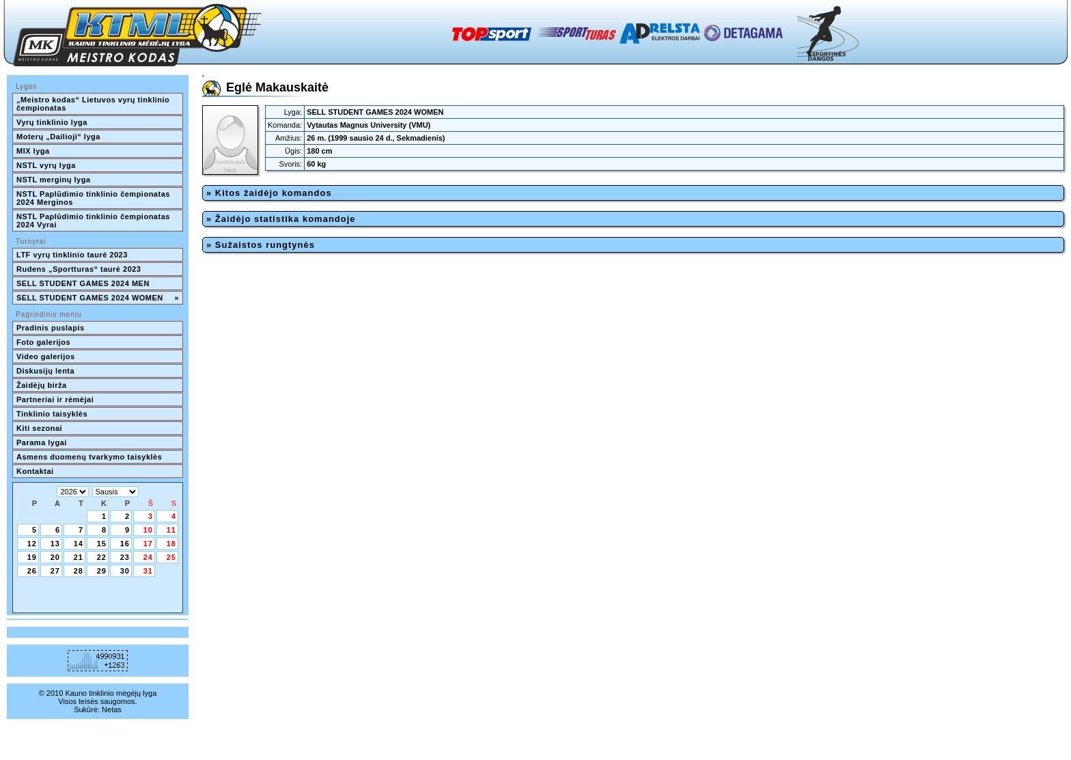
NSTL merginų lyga (53, 179)
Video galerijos (45, 356)
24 (148, 557)
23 (125, 557)
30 (125, 571)
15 (102, 543)
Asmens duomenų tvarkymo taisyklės (89, 457)
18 (171, 543)
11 (171, 530)
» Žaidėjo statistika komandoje (281, 219)
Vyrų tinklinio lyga (51, 122)
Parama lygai (41, 442)
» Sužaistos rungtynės (260, 245)
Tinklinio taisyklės (51, 414)
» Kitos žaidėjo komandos (269, 193)
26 (32, 571)
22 (102, 557)
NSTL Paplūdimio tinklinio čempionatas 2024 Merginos (94, 198)
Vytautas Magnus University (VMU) (368, 125)
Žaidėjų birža (41, 385)
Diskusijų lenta (45, 371)
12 (32, 543)
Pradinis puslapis (50, 328)
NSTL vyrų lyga (46, 165)
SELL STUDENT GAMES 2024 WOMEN (97, 298)
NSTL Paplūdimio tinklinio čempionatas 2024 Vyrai (94, 220)
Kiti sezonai (39, 428)
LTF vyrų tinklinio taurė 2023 (72, 255)
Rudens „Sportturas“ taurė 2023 (78, 269)
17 (148, 543)
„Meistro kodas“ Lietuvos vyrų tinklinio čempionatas (94, 104)
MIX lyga (33, 151)
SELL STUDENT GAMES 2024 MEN (83, 283)
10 (148, 530)
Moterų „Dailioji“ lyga (58, 136)
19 (32, 557)
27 (55, 571)
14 (78, 543)
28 (78, 571)
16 (125, 543)
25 (171, 557)
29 (102, 571)
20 (55, 557)
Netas (112, 709)
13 (55, 543)
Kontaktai (35, 471)
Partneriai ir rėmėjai (55, 399)
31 (148, 571)
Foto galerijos (43, 342)
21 (78, 557)
